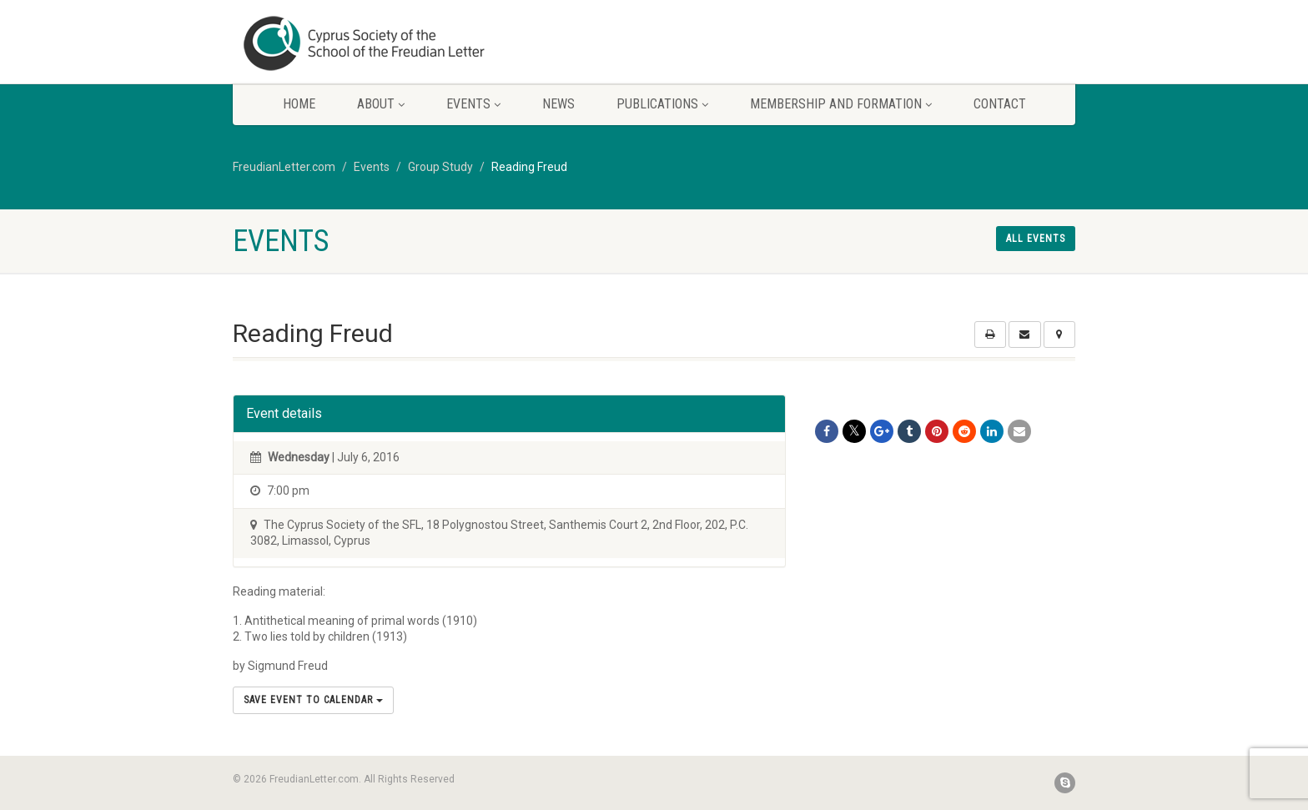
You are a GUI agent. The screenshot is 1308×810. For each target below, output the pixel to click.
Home (299, 104)
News (558, 104)
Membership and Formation (841, 104)
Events (473, 104)
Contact (999, 104)
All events (1035, 238)
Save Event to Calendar (313, 700)
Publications (662, 104)
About (381, 104)
